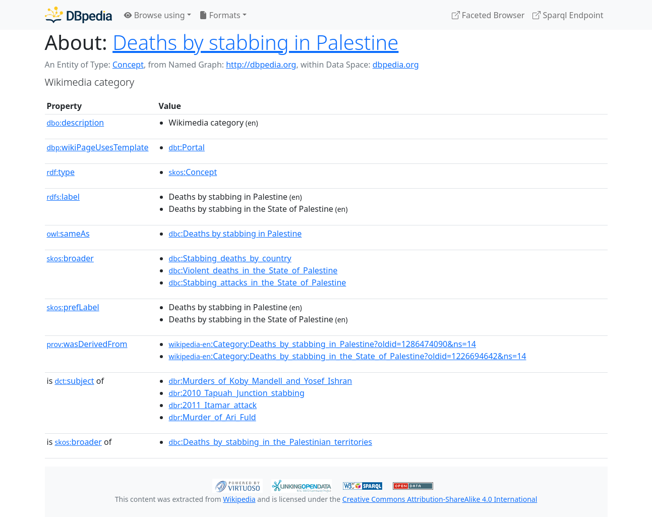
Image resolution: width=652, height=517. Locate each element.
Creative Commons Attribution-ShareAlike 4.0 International (439, 499)
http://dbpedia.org (261, 64)
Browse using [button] (154, 15)
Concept (128, 64)
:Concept (193, 172)
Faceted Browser (488, 15)
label (63, 196)
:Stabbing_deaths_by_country (230, 258)
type (61, 172)
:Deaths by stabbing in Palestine (235, 233)
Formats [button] (220, 15)
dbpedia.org (396, 64)
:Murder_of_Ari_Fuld (212, 417)
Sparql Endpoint (567, 15)
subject (74, 380)
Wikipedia (239, 499)
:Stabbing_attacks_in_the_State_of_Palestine (257, 282)
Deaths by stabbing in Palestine (255, 42)
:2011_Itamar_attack (213, 405)
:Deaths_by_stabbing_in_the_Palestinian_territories (271, 441)
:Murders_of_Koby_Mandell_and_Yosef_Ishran (260, 380)
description (75, 122)
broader (70, 258)
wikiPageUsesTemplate (98, 147)
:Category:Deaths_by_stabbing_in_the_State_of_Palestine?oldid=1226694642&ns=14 (347, 356)
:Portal (187, 147)
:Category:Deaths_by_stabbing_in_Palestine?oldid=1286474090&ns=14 (322, 344)
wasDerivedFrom (87, 344)
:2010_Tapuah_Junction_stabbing (237, 392)
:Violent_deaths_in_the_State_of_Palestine (253, 270)
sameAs (68, 233)
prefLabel (73, 307)
